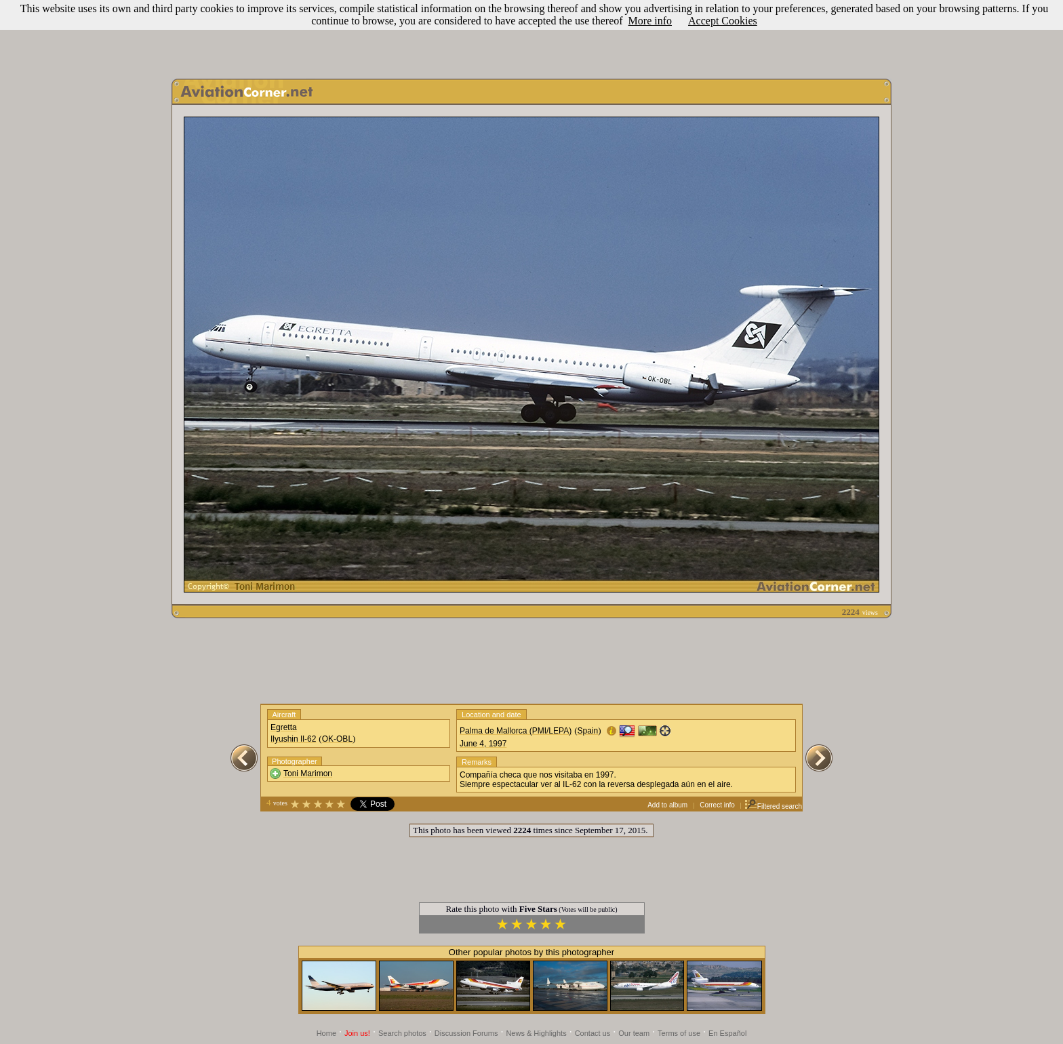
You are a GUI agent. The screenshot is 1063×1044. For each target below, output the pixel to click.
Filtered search (773, 806)
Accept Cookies (722, 20)
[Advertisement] (531, 35)
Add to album (667, 805)
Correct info (717, 805)
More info (650, 20)
